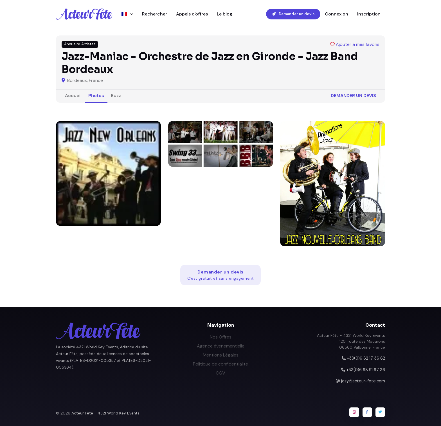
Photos (96, 95)
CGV (220, 373)
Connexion (336, 14)
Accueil (73, 95)
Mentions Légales (220, 355)
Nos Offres (220, 337)
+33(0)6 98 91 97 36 (365, 369)
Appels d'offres (192, 14)
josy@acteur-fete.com (363, 381)
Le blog (224, 14)
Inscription (369, 14)
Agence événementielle (220, 346)
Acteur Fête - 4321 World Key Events (105, 413)
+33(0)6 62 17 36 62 (366, 358)
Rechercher (154, 14)
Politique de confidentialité (220, 364)
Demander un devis (293, 14)
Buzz (116, 95)
